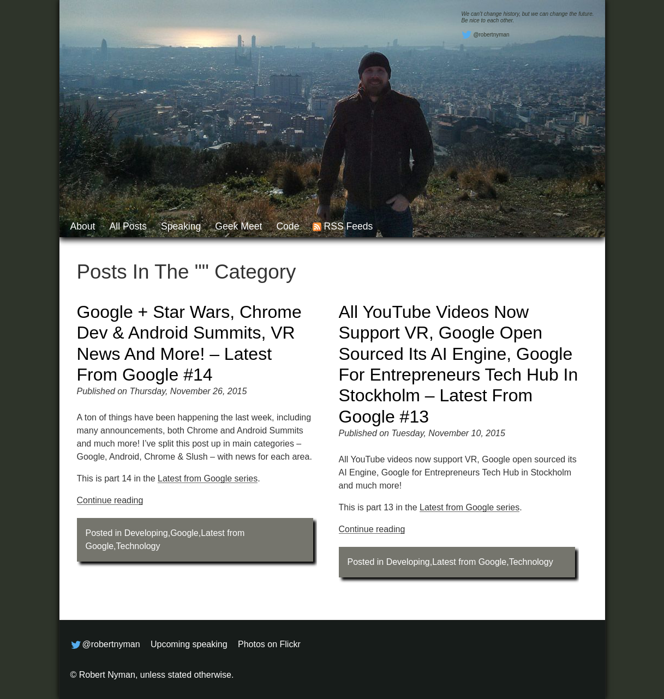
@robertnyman (485, 34)
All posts (127, 226)
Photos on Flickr (269, 644)
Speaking (181, 226)
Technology (138, 546)
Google (184, 533)
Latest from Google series (208, 478)
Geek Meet (238, 226)
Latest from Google (469, 562)
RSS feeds (348, 226)
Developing (146, 533)
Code (287, 226)
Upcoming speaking (189, 644)
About (82, 226)
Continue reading (110, 500)
